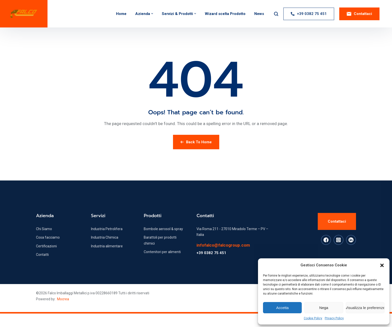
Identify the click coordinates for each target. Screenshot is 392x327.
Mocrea (63, 299)
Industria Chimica (104, 245)
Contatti (42, 262)
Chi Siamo (44, 236)
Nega (323, 308)
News (259, 13)
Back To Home (196, 142)
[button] (382, 265)
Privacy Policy (334, 318)
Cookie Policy (313, 318)
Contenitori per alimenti (162, 259)
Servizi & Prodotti (177, 13)
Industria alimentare (107, 253)
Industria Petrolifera (106, 236)
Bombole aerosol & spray (163, 236)
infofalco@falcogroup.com (223, 252)
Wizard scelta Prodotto (225, 13)
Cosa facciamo (48, 245)
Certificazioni (46, 253)
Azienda (142, 13)
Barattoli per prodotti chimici (160, 247)
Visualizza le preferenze (365, 308)
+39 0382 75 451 (211, 260)
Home (121, 13)
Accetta (282, 308)
